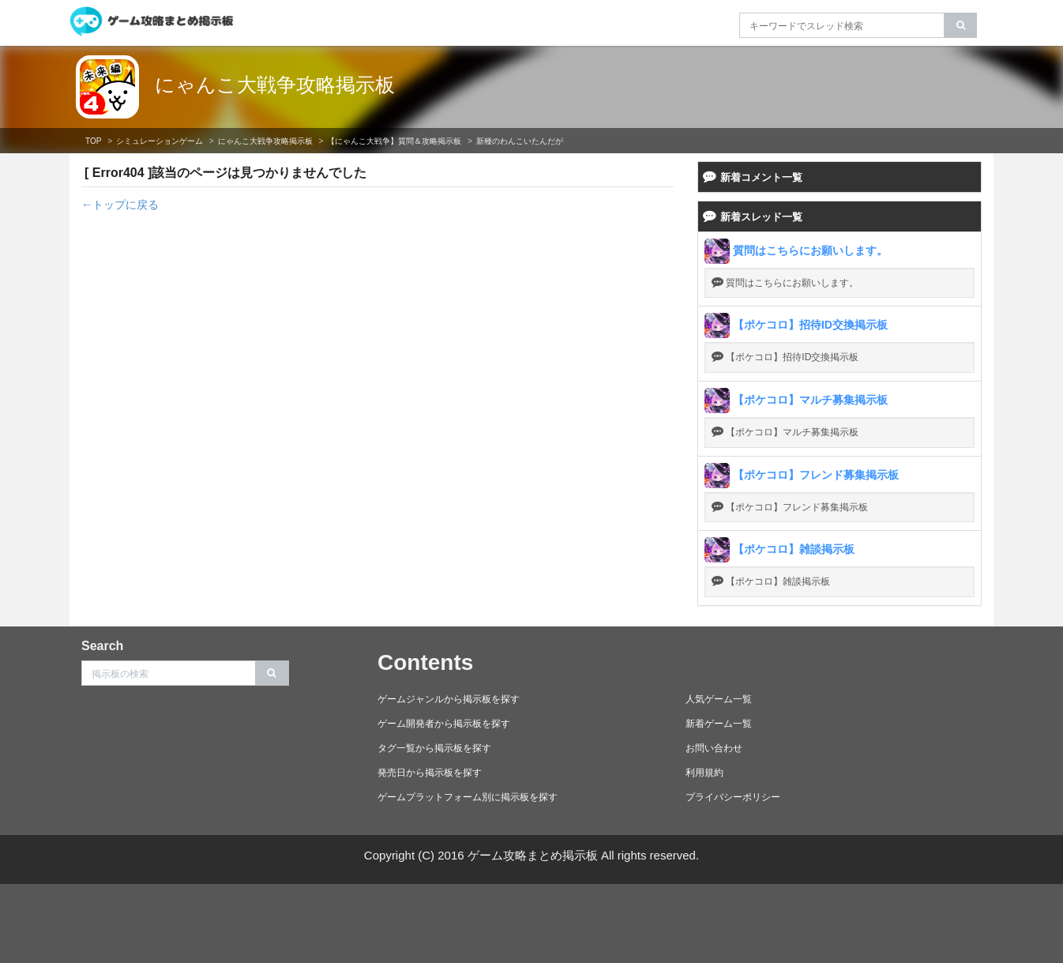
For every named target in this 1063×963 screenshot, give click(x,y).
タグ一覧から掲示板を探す (434, 748)
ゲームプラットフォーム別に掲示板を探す (467, 797)
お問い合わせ (714, 748)
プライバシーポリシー (733, 797)
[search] (961, 25)
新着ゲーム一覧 (719, 723)
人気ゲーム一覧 (719, 699)
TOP (93, 141)
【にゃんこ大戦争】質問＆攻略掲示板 (394, 141)
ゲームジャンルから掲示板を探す (448, 699)
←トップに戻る (120, 204)
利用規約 (704, 772)
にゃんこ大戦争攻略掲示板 (275, 84)
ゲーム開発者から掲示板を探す (443, 723)
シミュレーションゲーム (159, 141)
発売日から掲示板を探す (429, 772)
